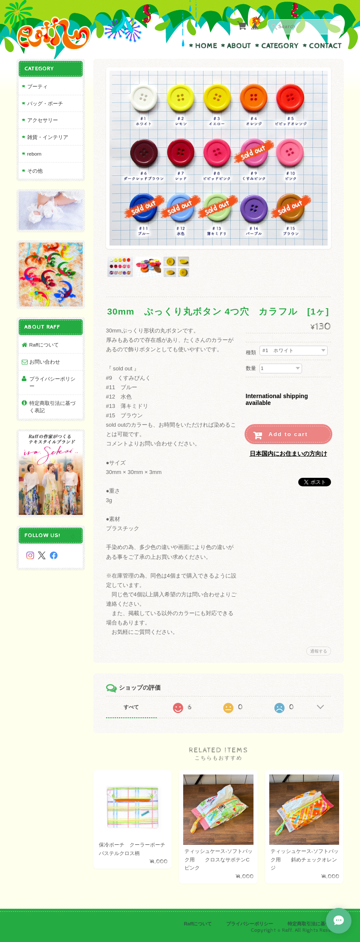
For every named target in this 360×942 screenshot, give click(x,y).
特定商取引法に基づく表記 (52, 406)
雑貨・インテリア (47, 137)
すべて (131, 707)
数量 (251, 368)
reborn (34, 153)
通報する (318, 651)
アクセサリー (42, 120)
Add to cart (288, 434)
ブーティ (37, 86)
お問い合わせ (44, 361)
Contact (325, 46)
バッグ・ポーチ (45, 103)
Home (206, 46)
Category (280, 46)
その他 (35, 170)
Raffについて (44, 344)
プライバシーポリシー (52, 382)
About (239, 46)
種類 (251, 352)
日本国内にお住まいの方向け (288, 453)
